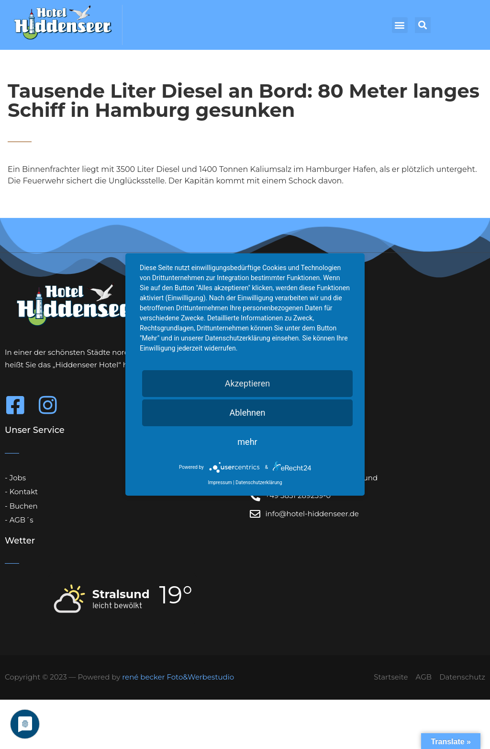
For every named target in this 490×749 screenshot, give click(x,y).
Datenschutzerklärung (258, 482)
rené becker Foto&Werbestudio (178, 676)
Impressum (220, 482)
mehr (247, 442)
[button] (400, 25)
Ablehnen (247, 413)
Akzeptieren (247, 383)
